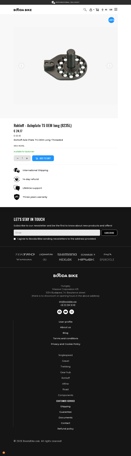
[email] (57, 233)
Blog (65, 332)
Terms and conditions (65, 338)
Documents (65, 417)
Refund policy (65, 428)
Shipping (65, 406)
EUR (110, 9)
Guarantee (65, 411)
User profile (65, 321)
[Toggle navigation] (115, 9)
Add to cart (43, 158)
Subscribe (109, 232)
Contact (65, 423)
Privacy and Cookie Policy (65, 344)
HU (104, 9)
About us (65, 327)
